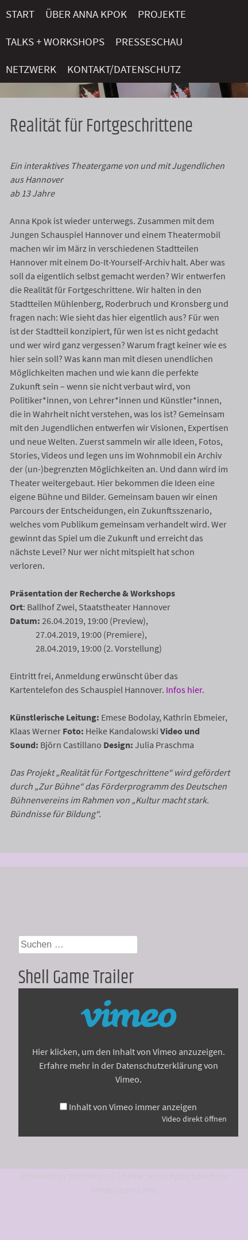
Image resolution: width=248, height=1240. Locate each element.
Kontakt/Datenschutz (124, 69)
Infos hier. (185, 689)
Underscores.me (123, 1189)
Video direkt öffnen (194, 1119)
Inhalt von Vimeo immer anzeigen (133, 1106)
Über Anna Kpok (86, 14)
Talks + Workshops (55, 41)
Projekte (162, 14)
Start (20, 14)
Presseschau (149, 41)
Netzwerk (31, 69)
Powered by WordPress (66, 1175)
